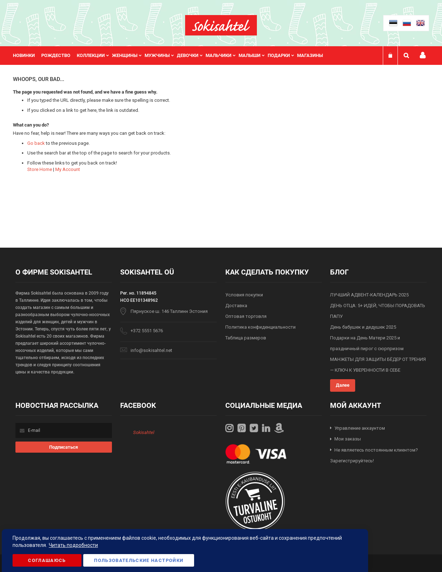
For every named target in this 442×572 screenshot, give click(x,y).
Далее (342, 385)
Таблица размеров (245, 337)
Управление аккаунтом (359, 428)
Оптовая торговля (246, 316)
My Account (67, 169)
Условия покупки (244, 294)
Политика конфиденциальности (260, 327)
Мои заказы (347, 439)
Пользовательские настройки (138, 560)
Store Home (39, 169)
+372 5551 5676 (147, 330)
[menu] (171, 55)
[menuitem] (27, 55)
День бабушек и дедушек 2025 (363, 327)
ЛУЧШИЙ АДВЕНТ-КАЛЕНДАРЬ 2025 (369, 294)
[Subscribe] (63, 447)
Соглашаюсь (47, 560)
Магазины (310, 55)
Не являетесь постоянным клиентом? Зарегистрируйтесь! (374, 455)
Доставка (236, 305)
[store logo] (221, 25)
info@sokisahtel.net (151, 350)
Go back (36, 143)
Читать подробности (73, 545)
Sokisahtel (143, 432)
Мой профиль (422, 55)
